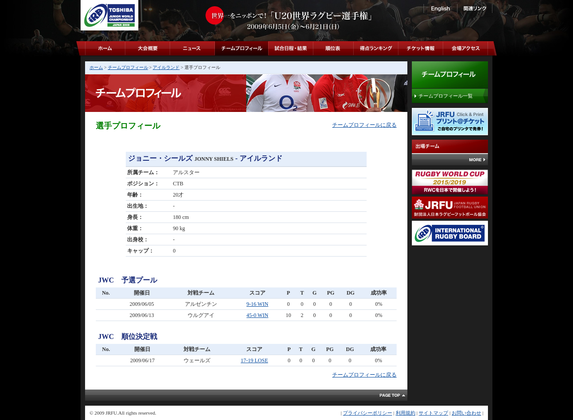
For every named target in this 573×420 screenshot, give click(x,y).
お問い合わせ (466, 413)
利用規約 (405, 413)
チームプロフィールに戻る (364, 125)
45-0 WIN (258, 315)
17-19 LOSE (254, 360)
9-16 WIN (258, 304)
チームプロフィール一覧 (446, 96)
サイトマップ (433, 413)
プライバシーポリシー (367, 413)
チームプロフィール (128, 67)
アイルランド (166, 67)
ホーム (96, 67)
